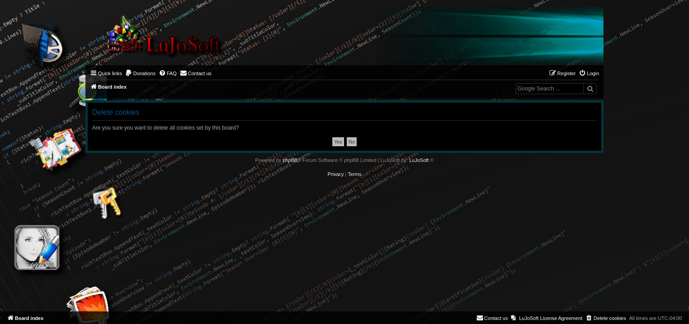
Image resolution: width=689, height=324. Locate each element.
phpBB (290, 160)
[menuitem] (140, 73)
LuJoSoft (419, 160)
